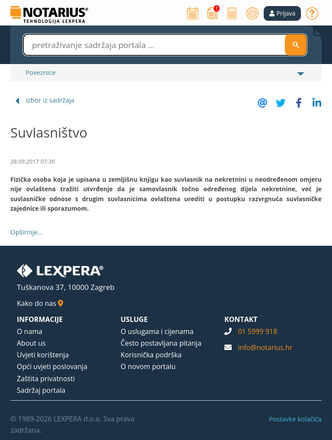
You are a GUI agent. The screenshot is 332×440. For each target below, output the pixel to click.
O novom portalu (148, 366)
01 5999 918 (257, 331)
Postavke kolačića (295, 418)
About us (31, 343)
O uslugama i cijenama (157, 331)
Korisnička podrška (151, 355)
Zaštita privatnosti (46, 378)
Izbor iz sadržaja (50, 100)
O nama (29, 331)
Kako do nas (40, 303)
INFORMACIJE (40, 319)
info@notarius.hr (265, 347)
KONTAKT (241, 319)
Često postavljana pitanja (161, 343)
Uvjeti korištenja (43, 355)
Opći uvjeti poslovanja (52, 366)
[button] (282, 13)
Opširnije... (26, 232)
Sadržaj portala (41, 390)
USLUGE (134, 319)
